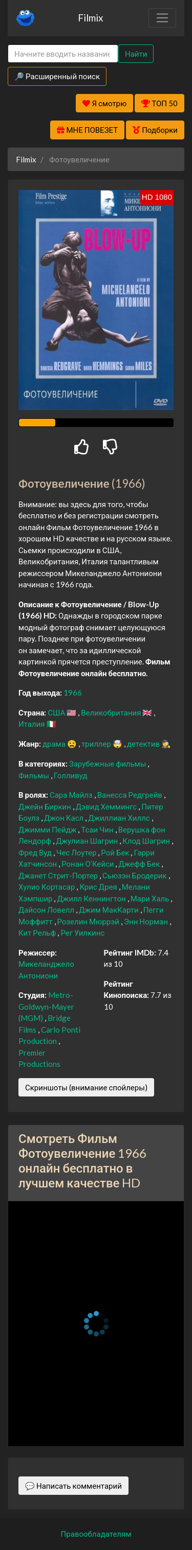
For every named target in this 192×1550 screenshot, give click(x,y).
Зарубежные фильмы (108, 763)
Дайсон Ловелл (47, 909)
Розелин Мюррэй (89, 921)
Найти (136, 53)
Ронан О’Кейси (88, 863)
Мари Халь (151, 898)
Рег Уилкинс (82, 932)
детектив (144, 743)
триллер (97, 743)
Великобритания (111, 712)
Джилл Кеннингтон (92, 898)
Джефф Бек (139, 863)
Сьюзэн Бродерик (135, 875)
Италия (32, 723)
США (57, 712)
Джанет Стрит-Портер (58, 875)
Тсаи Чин (98, 829)
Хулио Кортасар (47, 886)
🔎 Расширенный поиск (57, 76)
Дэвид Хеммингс (107, 806)
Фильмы (34, 775)
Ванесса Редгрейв (130, 794)
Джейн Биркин (45, 806)
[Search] (63, 53)
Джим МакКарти (109, 909)
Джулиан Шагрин (87, 840)
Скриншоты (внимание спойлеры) (86, 1087)
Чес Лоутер (77, 852)
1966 (72, 692)
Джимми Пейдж (48, 829)
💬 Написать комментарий (73, 1485)
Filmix (90, 17)
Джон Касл (64, 817)
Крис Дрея (98, 886)
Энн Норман (146, 921)
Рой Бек (116, 852)
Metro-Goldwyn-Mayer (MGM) (46, 1006)
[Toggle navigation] (162, 18)
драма (54, 743)
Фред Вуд (35, 852)
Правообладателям (96, 1533)
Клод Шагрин (147, 840)
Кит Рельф (37, 932)
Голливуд (71, 775)
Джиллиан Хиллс (120, 817)
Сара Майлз (72, 794)
